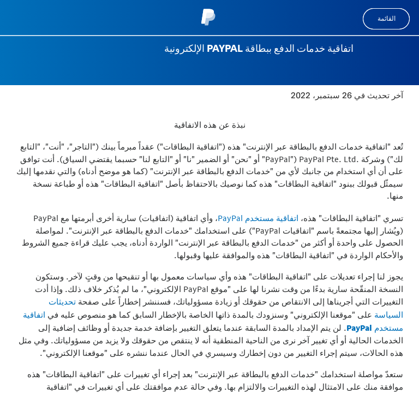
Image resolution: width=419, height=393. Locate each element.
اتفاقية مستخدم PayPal (258, 218)
